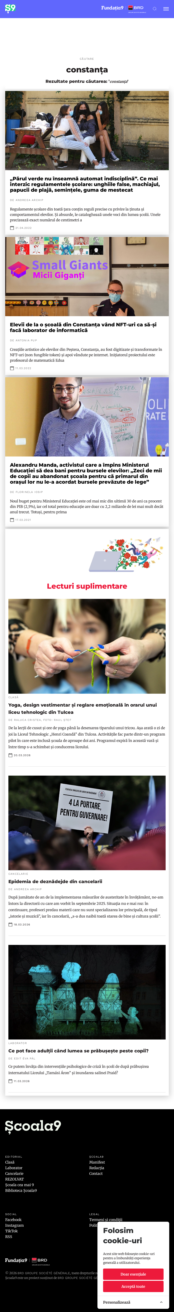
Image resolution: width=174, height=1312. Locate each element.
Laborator (13, 1168)
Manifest (97, 1162)
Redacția (96, 1168)
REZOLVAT (14, 1179)
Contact (96, 1173)
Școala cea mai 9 (19, 1185)
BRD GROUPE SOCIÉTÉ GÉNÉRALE (84, 1278)
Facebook (13, 1219)
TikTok (11, 1231)
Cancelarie (14, 1173)
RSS (8, 1236)
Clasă (9, 1162)
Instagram (14, 1225)
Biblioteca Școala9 (21, 1190)
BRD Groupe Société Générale (43, 1273)
